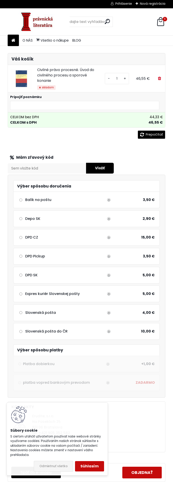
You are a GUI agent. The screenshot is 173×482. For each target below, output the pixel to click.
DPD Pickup (35, 256)
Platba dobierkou (66, 364)
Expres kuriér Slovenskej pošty (52, 293)
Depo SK (32, 218)
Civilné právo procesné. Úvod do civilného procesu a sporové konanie (65, 75)
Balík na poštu (38, 199)
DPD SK (31, 275)
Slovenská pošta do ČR (46, 331)
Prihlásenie (123, 3)
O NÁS (28, 40)
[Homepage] (13, 41)
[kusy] (116, 79)
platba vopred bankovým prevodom (66, 383)
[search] (107, 21)
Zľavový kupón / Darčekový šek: (48, 157)
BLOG (76, 40)
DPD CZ (31, 237)
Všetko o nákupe (52, 40)
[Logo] (39, 22)
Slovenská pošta (40, 312)
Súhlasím (89, 466)
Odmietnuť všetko (53, 466)
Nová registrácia (152, 3)
